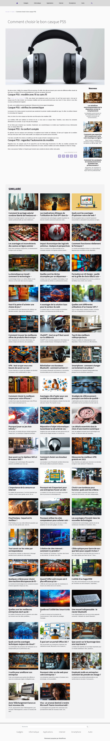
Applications (50, 3)
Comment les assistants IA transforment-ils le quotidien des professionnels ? (93, 162)
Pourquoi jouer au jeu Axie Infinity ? (20, 427)
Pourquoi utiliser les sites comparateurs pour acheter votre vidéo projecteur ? (54, 520)
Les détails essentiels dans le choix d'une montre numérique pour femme (85, 428)
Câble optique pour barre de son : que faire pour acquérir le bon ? (86, 549)
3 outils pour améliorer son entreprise (20, 673)
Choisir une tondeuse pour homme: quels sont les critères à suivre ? (86, 489)
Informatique (37, 3)
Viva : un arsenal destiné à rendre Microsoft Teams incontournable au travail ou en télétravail (54, 705)
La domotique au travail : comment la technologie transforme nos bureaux (19, 276)
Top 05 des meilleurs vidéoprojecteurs (81, 336)
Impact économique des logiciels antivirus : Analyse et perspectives (55, 244)
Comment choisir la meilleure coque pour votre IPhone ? (21, 397)
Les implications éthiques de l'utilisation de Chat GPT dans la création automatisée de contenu (54, 215)
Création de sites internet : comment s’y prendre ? (51, 549)
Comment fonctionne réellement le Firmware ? (86, 244)
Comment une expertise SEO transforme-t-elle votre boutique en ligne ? (93, 136)
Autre (82, 3)
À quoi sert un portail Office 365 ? (54, 641)
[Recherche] (55, 726)
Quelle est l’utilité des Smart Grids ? (55, 610)
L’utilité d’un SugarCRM (82, 579)
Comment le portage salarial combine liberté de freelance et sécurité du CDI (22, 215)
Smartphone (72, 3)
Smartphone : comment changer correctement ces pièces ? (86, 366)
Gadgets (26, 3)
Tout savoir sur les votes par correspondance (21, 549)
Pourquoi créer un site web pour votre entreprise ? (54, 673)
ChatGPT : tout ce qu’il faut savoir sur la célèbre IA (54, 336)
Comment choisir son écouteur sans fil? (53, 458)
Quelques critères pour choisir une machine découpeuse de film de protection (23, 581)
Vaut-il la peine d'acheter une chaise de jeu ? (21, 305)
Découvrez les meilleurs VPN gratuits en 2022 (84, 458)
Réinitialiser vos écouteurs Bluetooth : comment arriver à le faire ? (54, 367)
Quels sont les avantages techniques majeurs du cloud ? (22, 642)
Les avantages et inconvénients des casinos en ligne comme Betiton (22, 245)
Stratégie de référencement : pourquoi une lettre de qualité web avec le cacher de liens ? (85, 398)
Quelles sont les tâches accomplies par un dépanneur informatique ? (53, 276)
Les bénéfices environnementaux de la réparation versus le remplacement (93, 108)
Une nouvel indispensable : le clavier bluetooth (84, 610)
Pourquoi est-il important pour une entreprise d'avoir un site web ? (53, 489)
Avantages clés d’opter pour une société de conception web (54, 397)
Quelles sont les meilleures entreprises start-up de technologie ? (20, 611)
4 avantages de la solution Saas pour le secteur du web (53, 305)
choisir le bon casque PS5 (18, 98)
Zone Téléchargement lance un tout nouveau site (22, 703)
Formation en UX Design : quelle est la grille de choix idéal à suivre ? (86, 276)
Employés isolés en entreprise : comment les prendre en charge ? (86, 673)
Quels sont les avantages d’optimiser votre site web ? (84, 214)
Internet (61, 3)
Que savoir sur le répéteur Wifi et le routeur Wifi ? (23, 458)
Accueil (7, 11)
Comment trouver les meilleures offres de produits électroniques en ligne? (23, 337)
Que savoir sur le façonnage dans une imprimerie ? (86, 642)
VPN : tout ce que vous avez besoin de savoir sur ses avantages (20, 367)
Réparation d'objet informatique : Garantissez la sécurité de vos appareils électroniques (55, 428)
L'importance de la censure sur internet (22, 488)
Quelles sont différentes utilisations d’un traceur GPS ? (85, 305)
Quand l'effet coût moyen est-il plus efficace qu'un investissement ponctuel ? (53, 581)
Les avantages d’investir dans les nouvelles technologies (86, 519)
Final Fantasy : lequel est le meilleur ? (20, 519)
